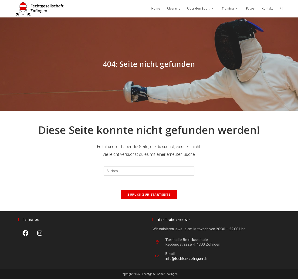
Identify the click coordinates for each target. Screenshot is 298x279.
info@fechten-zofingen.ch (186, 258)
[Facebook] (25, 233)
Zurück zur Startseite (148, 194)
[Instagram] (39, 233)
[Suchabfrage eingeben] (149, 171)
